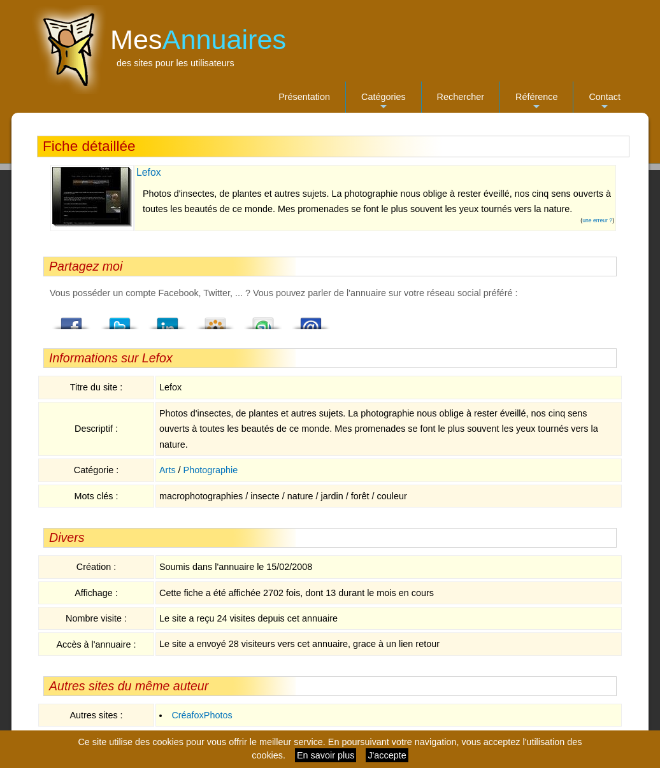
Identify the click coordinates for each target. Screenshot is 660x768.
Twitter (119, 319)
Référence (536, 102)
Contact (605, 102)
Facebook (72, 319)
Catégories (383, 102)
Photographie (210, 470)
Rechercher (460, 97)
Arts (167, 470)
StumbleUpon (263, 319)
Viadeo (215, 319)
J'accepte (387, 755)
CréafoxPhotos (201, 715)
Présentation (304, 97)
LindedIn (167, 319)
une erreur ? (597, 220)
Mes (198, 39)
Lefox (148, 172)
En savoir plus (325, 755)
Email (311, 319)
